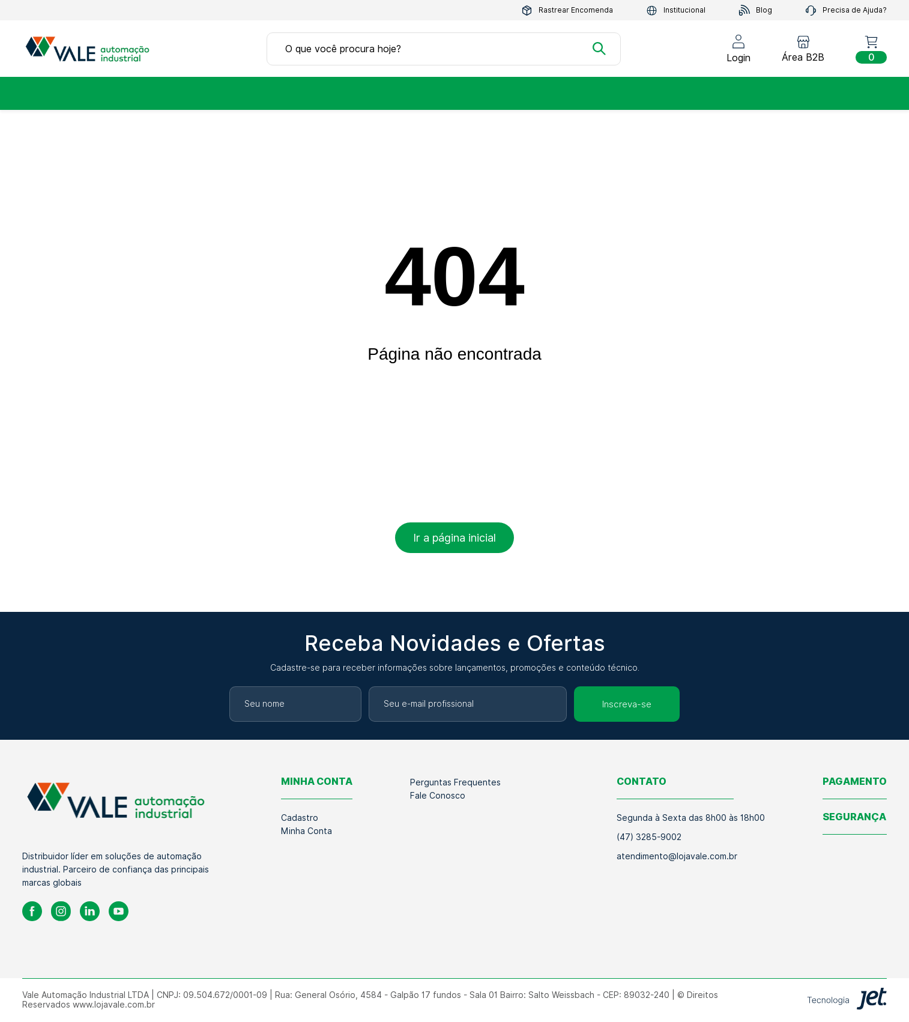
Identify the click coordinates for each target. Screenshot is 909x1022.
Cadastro (299, 818)
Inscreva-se (626, 704)
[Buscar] (599, 48)
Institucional (675, 10)
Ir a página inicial (454, 537)
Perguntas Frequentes (455, 782)
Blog (755, 10)
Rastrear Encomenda (567, 10)
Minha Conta (306, 831)
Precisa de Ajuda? (846, 10)
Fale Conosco (437, 795)
